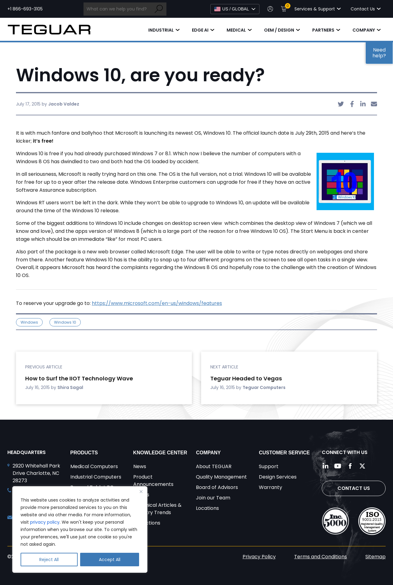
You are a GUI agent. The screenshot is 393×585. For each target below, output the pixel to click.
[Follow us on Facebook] (350, 466)
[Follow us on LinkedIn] (325, 466)
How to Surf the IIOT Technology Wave (79, 378)
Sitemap (375, 556)
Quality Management (221, 476)
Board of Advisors (217, 487)
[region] (79, 529)
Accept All (109, 559)
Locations (207, 508)
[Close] (141, 491)
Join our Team (213, 497)
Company (363, 30)
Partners (323, 30)
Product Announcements (153, 480)
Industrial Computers (95, 476)
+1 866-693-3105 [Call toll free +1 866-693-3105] (25, 9)
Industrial (161, 30)
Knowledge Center (160, 452)
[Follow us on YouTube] (337, 466)
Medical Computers (94, 466)
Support (268, 466)
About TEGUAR (214, 466)
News (139, 466)
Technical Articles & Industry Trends (157, 509)
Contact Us (353, 488)
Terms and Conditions (320, 556)
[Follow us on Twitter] (362, 466)
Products (84, 452)
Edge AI (200, 30)
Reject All (49, 559)
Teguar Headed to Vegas (246, 378)
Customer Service (284, 452)
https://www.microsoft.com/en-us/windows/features (157, 303)
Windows (29, 322)
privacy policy (45, 522)
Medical (236, 30)
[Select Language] (234, 9)
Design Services (278, 476)
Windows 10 (65, 322)
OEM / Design (279, 30)
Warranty (270, 487)
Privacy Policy (259, 556)
